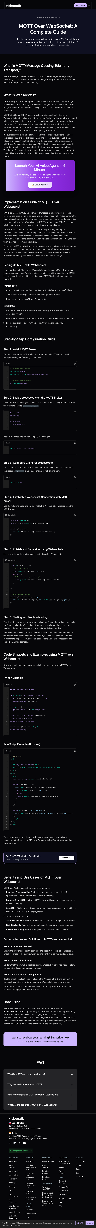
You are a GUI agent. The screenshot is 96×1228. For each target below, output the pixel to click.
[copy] (75, 364)
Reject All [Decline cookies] (80, 1223)
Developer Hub (42, 17)
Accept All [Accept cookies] (90, 1223)
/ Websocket (54, 17)
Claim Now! (66, 858)
